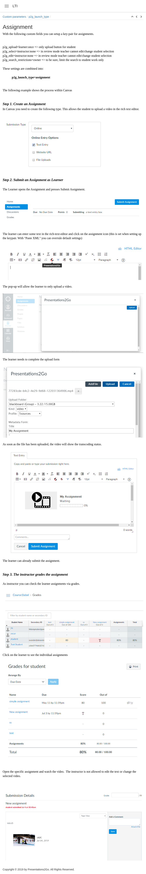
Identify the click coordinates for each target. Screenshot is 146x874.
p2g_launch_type (39, 16)
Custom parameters (14, 16)
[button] (132, 17)
